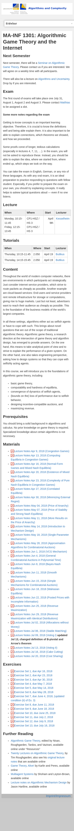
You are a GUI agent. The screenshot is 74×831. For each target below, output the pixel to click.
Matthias (65, 102)
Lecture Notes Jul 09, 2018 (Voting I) (35, 635)
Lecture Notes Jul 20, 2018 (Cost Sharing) (38, 656)
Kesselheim (63, 218)
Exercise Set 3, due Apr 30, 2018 (33, 679)
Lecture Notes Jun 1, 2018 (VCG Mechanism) (40, 551)
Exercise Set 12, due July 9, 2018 (33, 721)
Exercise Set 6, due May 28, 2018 (33, 692)
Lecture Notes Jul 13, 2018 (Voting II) (35, 647)
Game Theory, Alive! (22, 765)
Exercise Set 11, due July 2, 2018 (33, 717)
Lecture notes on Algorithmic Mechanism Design (39, 782)
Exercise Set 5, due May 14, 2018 (33, 687)
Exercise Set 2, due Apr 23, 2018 (33, 675)
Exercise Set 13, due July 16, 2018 (34, 725)
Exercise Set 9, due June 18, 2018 (34, 708)
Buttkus (60, 254)
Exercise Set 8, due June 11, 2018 (34, 704)
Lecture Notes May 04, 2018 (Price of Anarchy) (41, 505)
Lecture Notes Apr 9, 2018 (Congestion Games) (41, 451)
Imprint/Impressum (58, 796)
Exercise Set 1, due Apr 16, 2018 (33, 671)
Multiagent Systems (22, 774)
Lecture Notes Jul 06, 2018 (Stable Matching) (40, 630)
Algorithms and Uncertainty (53, 78)
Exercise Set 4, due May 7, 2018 (33, 683)
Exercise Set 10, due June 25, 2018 (35, 713)
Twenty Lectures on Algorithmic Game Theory (37, 753)
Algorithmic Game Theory (25, 740)
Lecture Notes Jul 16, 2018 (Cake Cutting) (38, 651)
